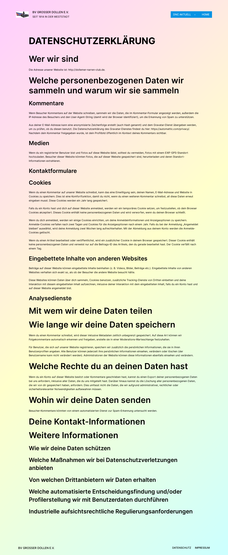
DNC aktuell (182, 14)
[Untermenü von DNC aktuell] (195, 14)
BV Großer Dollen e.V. (50, 12)
